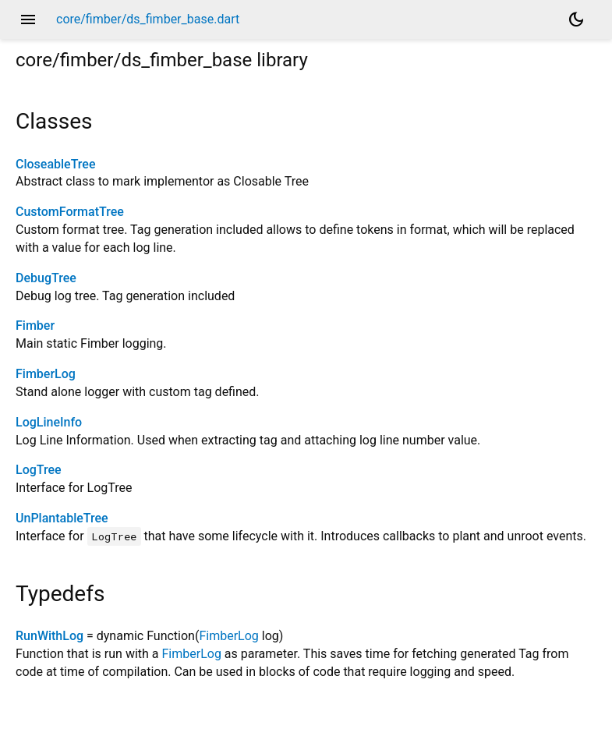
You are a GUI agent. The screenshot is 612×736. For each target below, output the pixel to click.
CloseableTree (56, 164)
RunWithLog (49, 635)
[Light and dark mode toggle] (576, 19)
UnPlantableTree (62, 518)
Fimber (35, 325)
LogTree (39, 469)
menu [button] (28, 19)
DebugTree (46, 278)
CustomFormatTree (70, 211)
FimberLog (46, 373)
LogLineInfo (49, 422)
